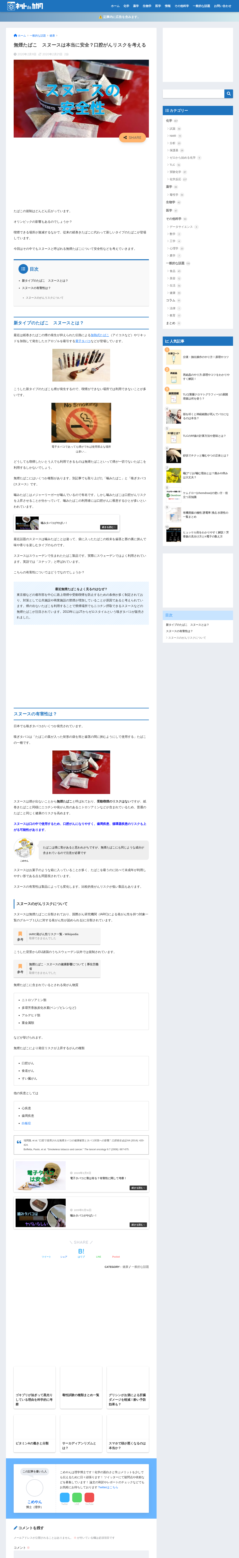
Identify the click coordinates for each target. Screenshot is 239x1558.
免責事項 (14, 1486)
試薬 (175, 129)
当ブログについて (20, 1494)
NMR (176, 136)
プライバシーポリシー (22, 1478)
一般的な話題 (201, 6)
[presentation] (38, 1375)
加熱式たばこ (100, 335)
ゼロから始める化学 (186, 158)
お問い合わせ (222, 6)
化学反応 (178, 179)
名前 (17, 1311)
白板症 (26, 1123)
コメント (22, 1262)
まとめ (173, 323)
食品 (175, 271)
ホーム (115, 6)
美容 (175, 278)
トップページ (17, 1469)
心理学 (177, 248)
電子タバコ (83, 341)
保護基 (177, 150)
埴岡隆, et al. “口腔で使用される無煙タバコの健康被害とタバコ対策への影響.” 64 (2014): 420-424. (84, 1142)
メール (18, 1328)
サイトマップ (17, 1461)
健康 (175, 293)
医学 (158, 6)
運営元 (135, 1548)
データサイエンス (184, 227)
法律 (175, 308)
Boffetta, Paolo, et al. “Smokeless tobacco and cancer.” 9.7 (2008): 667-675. (76, 1149)
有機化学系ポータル (21, 1503)
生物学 (147, 6)
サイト (18, 1345)
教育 (175, 315)
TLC (175, 165)
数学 (175, 234)
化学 (126, 6)
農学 (175, 255)
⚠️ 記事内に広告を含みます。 (119, 17)
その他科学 (181, 6)
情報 (168, 6)
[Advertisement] (81, 174)
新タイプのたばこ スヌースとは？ (45, 280)
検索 (228, 93)
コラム (173, 300)
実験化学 (178, 172)
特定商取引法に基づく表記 (25, 1511)
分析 (175, 143)
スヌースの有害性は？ (36, 288)
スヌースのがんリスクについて (45, 297)
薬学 (136, 6)
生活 (175, 285)
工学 (175, 241)
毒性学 (177, 195)
